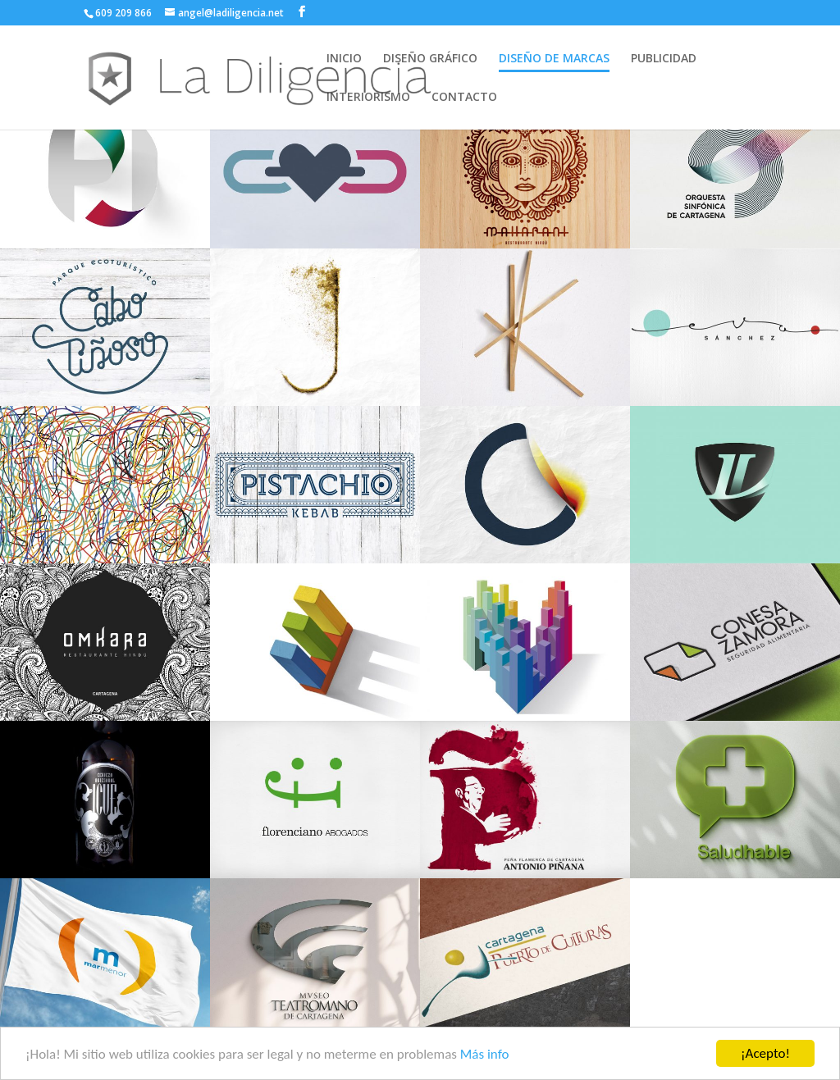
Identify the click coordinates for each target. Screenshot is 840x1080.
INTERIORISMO (368, 97)
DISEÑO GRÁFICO (430, 59)
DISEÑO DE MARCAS (554, 59)
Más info (484, 1060)
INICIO (344, 59)
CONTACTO (464, 97)
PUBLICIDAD (663, 59)
